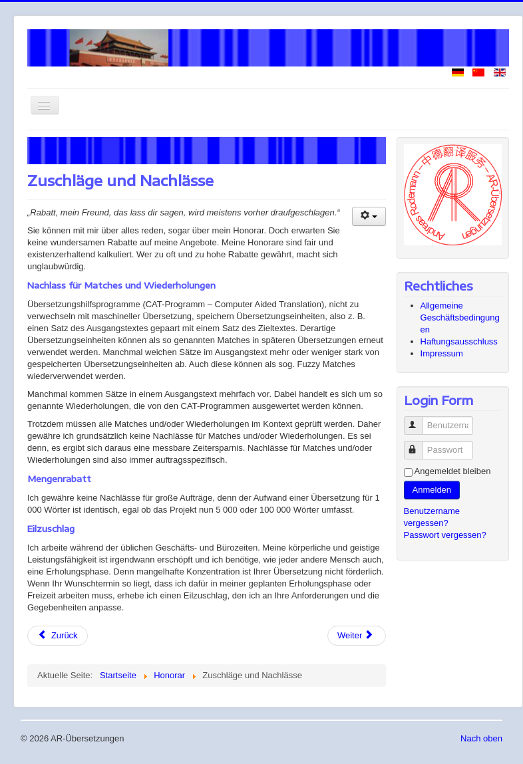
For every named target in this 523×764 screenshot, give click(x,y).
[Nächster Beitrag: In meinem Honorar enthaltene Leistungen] (356, 636)
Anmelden (432, 490)
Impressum (442, 353)
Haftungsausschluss (459, 341)
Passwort (419, 444)
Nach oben (481, 738)
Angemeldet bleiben (453, 471)
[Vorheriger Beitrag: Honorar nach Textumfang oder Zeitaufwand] (57, 636)
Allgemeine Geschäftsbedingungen (460, 317)
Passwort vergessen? (445, 535)
